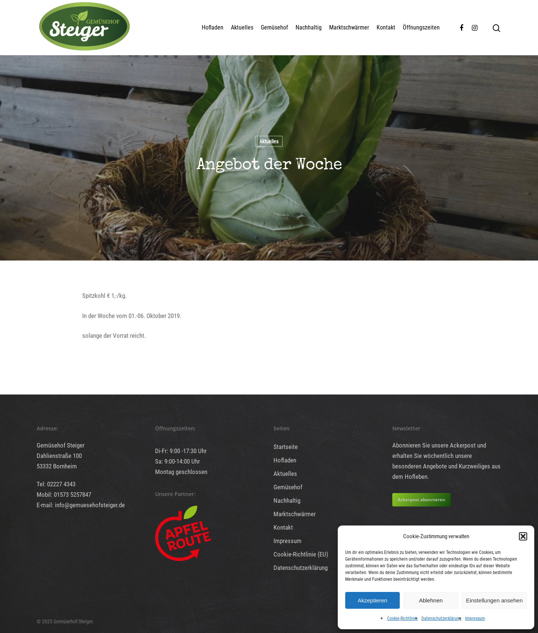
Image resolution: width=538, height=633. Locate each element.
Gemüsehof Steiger (60, 445)
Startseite (285, 446)
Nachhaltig (309, 27)
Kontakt (386, 27)
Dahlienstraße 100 (59, 455)
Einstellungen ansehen (494, 600)
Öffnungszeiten (421, 27)
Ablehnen (430, 600)
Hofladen (212, 27)
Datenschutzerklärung (441, 618)
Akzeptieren (372, 600)
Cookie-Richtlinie (402, 618)
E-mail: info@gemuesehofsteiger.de (81, 505)
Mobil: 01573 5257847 (64, 494)
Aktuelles (242, 27)
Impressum (475, 618)
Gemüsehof (274, 27)
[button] (523, 536)
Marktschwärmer (349, 27)
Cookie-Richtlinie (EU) (300, 554)
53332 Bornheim (57, 466)
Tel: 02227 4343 (56, 484)
